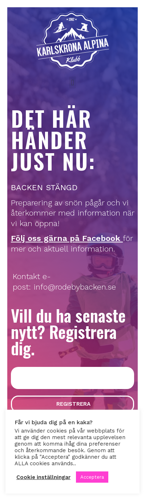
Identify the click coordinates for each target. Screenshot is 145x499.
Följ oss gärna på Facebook (65, 238)
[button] (72, 83)
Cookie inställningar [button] (43, 477)
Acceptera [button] (92, 477)
